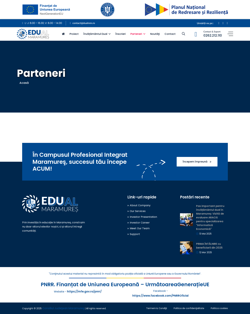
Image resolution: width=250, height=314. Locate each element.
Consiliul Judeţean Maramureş (63, 308)
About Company (140, 205)
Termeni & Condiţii (156, 308)
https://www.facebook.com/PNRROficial (160, 296)
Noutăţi (155, 34)
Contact (170, 34)
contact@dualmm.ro (82, 22)
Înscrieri (120, 34)
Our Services (138, 211)
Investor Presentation (143, 217)
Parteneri (136, 34)
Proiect (74, 34)
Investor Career (140, 222)
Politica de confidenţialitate (189, 308)
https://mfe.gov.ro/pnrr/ (84, 291)
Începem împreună (197, 161)
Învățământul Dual (95, 34)
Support (135, 234)
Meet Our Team (140, 228)
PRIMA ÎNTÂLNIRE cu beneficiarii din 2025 (209, 246)
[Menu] (230, 34)
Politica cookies (219, 308)
